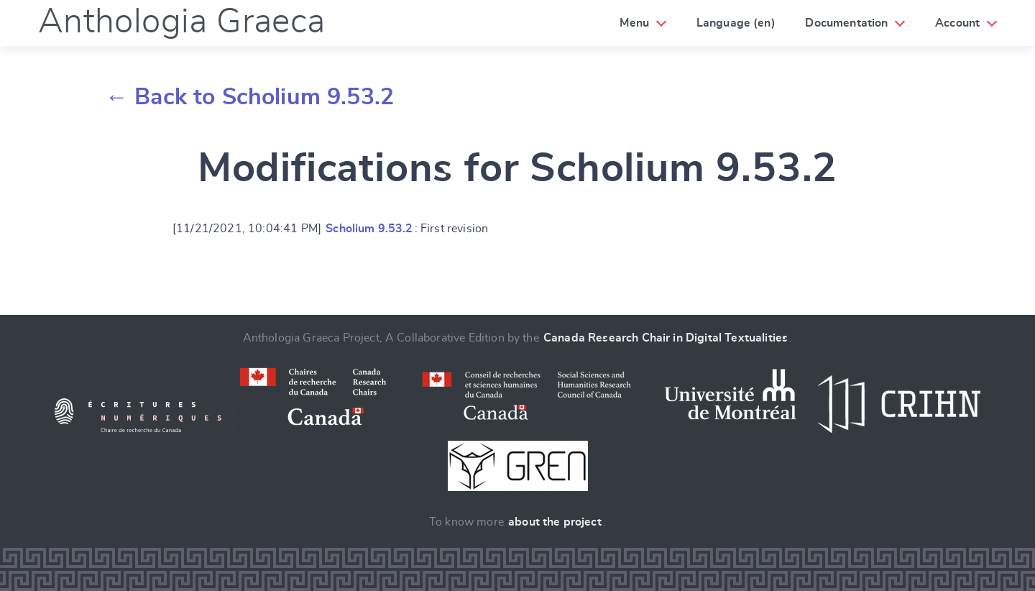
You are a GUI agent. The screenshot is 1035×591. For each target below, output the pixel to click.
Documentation (846, 23)
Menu (634, 23)
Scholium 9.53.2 (369, 228)
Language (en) (736, 23)
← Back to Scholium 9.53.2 (249, 97)
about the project (555, 522)
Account (957, 23)
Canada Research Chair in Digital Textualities (665, 338)
